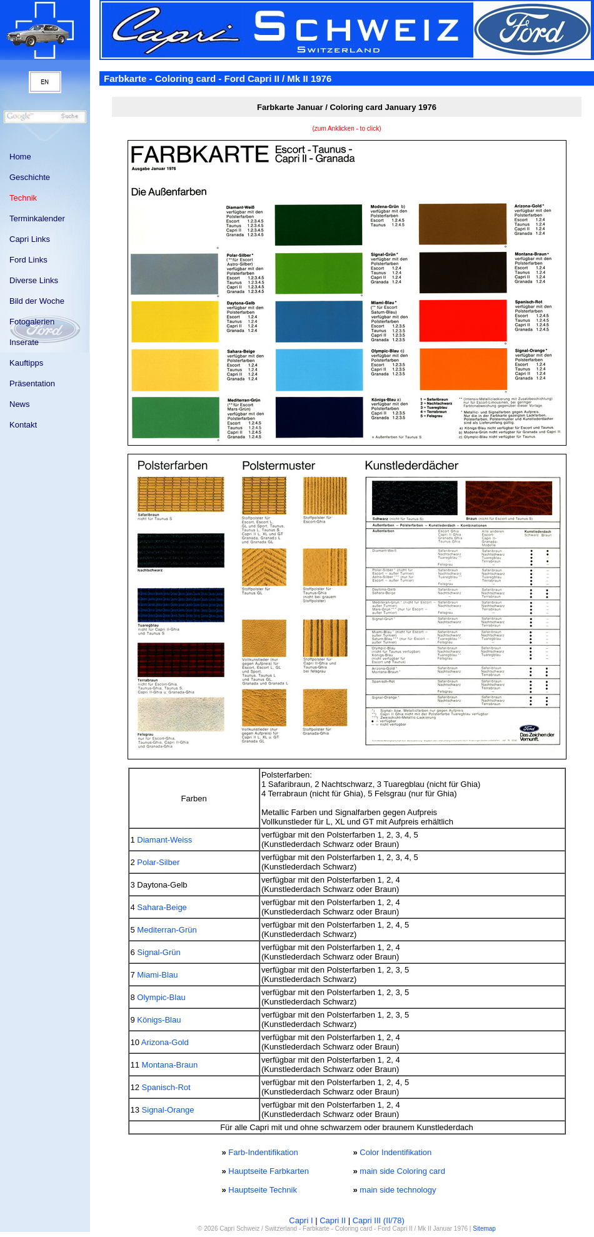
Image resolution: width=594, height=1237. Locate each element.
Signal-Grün (158, 952)
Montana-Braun (170, 1064)
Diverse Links (33, 280)
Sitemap (484, 1228)
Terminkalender (37, 218)
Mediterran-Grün (166, 929)
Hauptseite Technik (262, 1189)
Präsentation (32, 383)
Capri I (301, 1220)
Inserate (24, 342)
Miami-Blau (157, 974)
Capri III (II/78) (379, 1220)
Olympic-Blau (161, 997)
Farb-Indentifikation (263, 1152)
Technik (23, 198)
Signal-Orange (168, 1109)
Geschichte (29, 177)
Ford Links (28, 259)
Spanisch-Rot (166, 1087)
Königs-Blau (159, 1019)
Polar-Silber (158, 862)
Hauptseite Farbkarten (268, 1171)
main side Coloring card (402, 1171)
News (19, 404)
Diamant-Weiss (164, 839)
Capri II (333, 1220)
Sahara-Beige (162, 907)
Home (20, 156)
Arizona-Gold (165, 1042)
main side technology (398, 1189)
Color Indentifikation (395, 1152)
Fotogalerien (31, 321)
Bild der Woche (36, 301)
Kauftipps (26, 363)
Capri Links (29, 239)
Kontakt (23, 424)
